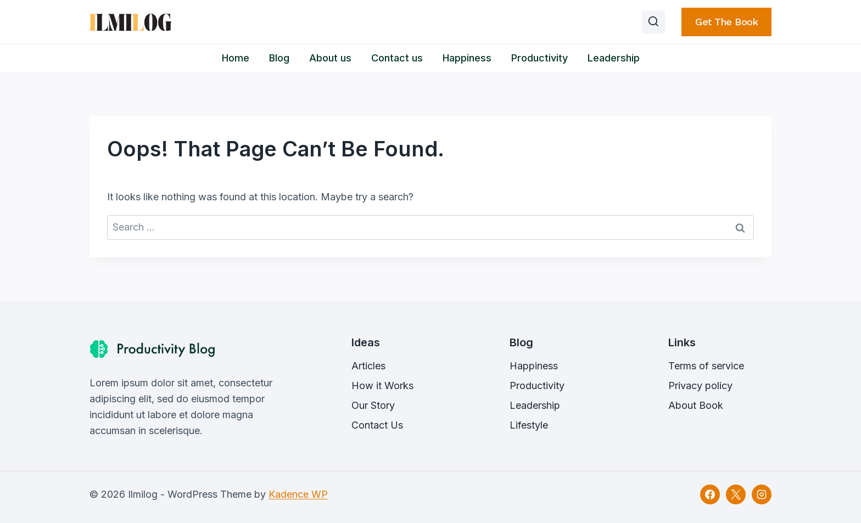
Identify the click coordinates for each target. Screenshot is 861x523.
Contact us (397, 58)
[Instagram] (761, 494)
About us (330, 58)
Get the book (726, 21)
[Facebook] (710, 494)
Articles (368, 366)
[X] (736, 494)
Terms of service (706, 366)
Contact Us (377, 425)
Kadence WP (298, 494)
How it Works (382, 385)
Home (235, 58)
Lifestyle (529, 425)
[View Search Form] (653, 21)
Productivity (539, 58)
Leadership (614, 58)
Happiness (467, 58)
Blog (279, 58)
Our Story (373, 405)
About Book (695, 405)
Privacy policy (700, 385)
